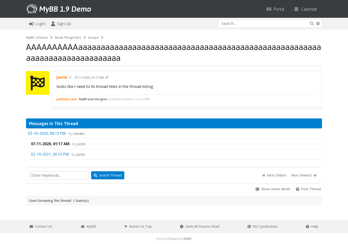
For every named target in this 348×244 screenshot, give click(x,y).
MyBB (188, 238)
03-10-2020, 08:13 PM (47, 133)
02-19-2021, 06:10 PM (50, 154)
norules (79, 133)
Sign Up (61, 23)
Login (37, 23)
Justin (81, 144)
